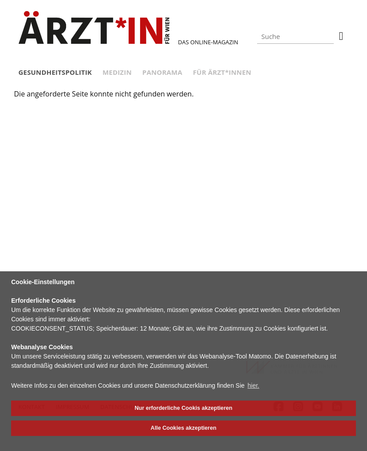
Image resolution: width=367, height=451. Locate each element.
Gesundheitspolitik (55, 72)
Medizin (117, 72)
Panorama (162, 72)
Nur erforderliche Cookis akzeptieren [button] (183, 408)
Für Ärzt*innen (222, 72)
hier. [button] (253, 385)
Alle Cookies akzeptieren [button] (183, 428)
